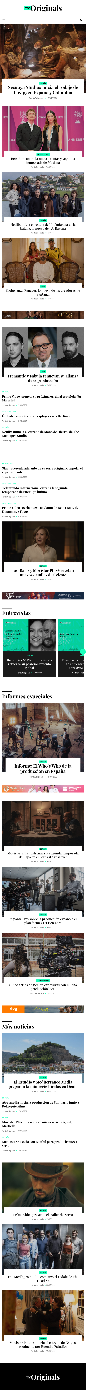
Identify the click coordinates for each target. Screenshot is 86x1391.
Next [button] (83, 652)
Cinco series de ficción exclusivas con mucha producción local (43, 988)
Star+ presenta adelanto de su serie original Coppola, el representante (42, 470)
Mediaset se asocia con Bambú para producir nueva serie (39, 1144)
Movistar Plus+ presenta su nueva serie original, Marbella (37, 1125)
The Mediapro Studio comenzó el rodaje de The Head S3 (43, 1279)
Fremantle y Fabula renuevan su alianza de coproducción (43, 378)
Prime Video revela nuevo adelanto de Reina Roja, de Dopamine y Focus (40, 510)
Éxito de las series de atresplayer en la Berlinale (36, 416)
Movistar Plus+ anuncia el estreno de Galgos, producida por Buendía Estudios (43, 1345)
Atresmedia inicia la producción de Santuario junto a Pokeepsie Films (40, 1105)
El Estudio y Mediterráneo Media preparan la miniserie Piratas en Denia (43, 1085)
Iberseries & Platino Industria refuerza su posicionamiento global (29, 664)
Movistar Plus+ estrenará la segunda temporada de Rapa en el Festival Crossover (43, 856)
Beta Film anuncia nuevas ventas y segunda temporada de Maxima (43, 161)
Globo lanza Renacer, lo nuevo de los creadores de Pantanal (43, 293)
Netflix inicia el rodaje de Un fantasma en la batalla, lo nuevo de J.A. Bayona (43, 227)
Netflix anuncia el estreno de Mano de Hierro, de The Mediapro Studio (40, 434)
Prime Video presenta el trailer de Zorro (43, 1215)
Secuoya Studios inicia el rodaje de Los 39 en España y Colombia (43, 90)
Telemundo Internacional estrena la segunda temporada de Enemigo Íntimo (35, 490)
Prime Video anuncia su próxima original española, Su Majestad (41, 399)
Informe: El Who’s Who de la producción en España (43, 769)
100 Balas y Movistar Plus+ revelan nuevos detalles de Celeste (43, 573)
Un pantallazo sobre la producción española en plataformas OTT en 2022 (43, 922)
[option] (29, 648)
